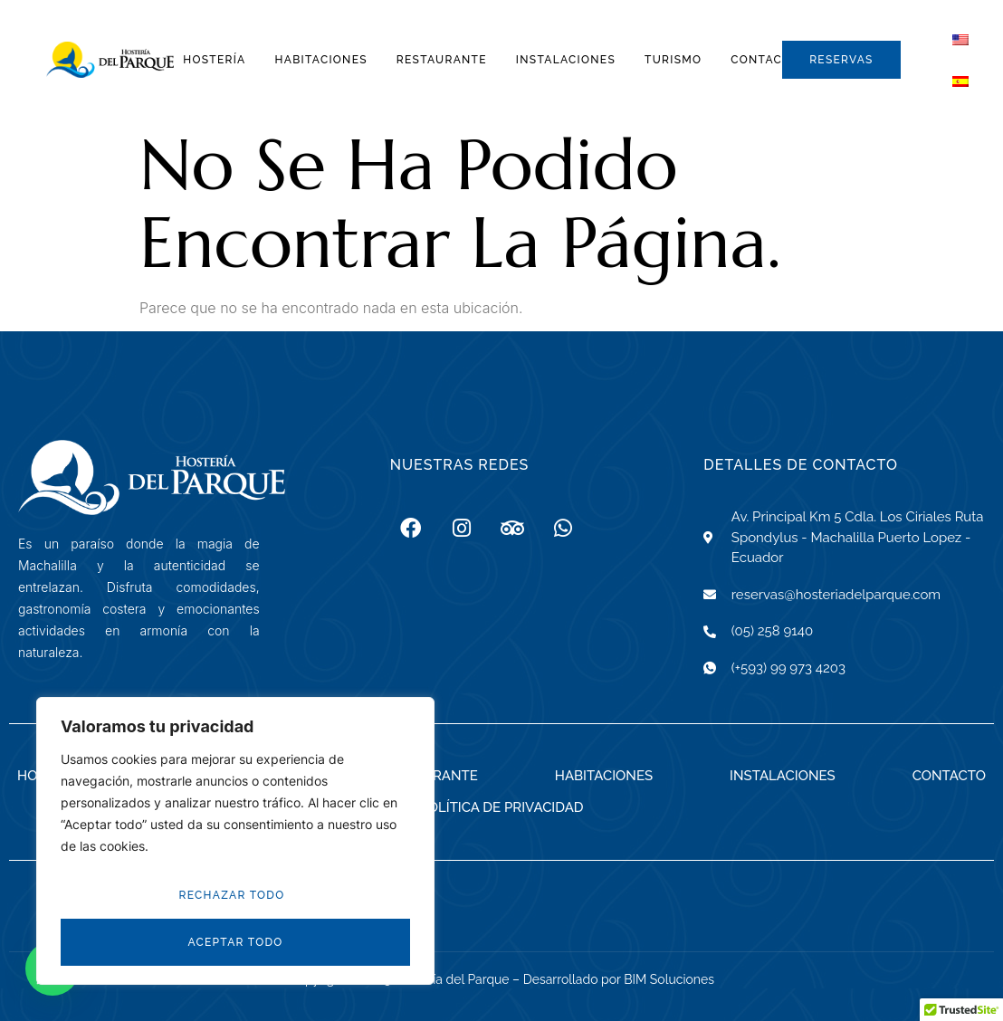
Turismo (673, 59)
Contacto (764, 59)
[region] (235, 841)
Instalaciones (566, 59)
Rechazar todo (232, 895)
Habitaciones (321, 59)
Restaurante (441, 59)
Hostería (214, 59)
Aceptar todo (234, 942)
